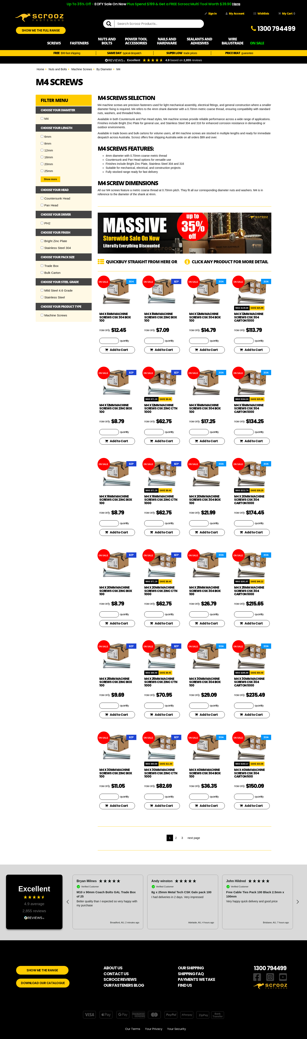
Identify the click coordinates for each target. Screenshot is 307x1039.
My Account (235, 13)
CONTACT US (116, 974)
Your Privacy (153, 1029)
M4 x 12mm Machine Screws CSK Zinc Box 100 (115, 408)
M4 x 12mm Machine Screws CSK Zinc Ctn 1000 (160, 408)
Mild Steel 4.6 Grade (57, 290)
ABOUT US (113, 968)
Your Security (176, 1029)
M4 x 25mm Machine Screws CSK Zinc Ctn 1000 (160, 682)
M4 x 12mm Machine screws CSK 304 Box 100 (205, 317)
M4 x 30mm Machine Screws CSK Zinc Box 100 (115, 773)
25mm (47, 171)
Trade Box (49, 266)
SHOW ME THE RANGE (42, 970)
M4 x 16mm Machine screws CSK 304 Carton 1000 (248, 408)
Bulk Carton (50, 272)
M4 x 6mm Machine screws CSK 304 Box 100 (115, 317)
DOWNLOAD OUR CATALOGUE (43, 983)
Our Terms (132, 1029)
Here (236, 3)
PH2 (45, 223)
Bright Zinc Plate (54, 241)
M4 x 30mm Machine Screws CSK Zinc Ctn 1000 (160, 773)
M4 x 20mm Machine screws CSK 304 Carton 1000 (249, 499)
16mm (47, 157)
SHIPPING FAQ (191, 974)
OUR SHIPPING (191, 968)
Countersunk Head (55, 198)
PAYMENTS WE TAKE (196, 979)
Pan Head (49, 205)
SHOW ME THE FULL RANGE (41, 30)
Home (40, 69)
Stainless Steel (53, 297)
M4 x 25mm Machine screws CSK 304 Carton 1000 (249, 590)
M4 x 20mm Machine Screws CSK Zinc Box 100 (115, 590)
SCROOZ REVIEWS (120, 979)
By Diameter (104, 69)
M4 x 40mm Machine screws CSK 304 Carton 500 (249, 773)
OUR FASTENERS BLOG (124, 985)
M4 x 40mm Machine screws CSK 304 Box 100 (205, 773)
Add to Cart (116, 349)
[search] (110, 23)
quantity (124, 340)
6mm (46, 136)
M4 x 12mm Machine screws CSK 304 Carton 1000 (248, 317)
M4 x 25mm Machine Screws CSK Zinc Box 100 (115, 682)
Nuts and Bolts (58, 69)
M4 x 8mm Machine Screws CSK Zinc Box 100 (160, 317)
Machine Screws (81, 69)
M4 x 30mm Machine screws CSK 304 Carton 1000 (249, 682)
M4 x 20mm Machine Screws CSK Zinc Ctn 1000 (160, 590)
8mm (46, 143)
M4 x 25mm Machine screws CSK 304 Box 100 (205, 590)
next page (194, 838)
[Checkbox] (42, 118)
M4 (118, 69)
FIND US (185, 985)
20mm (47, 164)
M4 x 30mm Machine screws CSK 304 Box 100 (205, 682)
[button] (68, 902)
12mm (47, 150)
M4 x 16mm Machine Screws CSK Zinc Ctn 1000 (160, 499)
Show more (50, 179)
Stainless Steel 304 (56, 248)
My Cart (286, 14)
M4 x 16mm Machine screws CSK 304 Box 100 (205, 408)
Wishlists (261, 13)
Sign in (211, 13)
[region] (182, 902)
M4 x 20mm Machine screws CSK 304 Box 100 (205, 499)
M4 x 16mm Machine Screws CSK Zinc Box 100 (115, 499)
